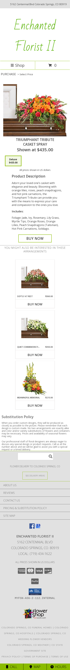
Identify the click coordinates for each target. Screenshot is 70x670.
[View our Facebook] (32, 528)
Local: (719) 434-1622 (35, 553)
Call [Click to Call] (11, 667)
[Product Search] (35, 456)
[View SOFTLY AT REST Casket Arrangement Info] (35, 277)
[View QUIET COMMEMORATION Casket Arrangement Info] (35, 328)
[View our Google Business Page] (38, 528)
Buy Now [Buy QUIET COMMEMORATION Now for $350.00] (35, 355)
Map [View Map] (35, 667)
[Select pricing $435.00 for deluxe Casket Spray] (13, 161)
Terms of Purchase (35, 656)
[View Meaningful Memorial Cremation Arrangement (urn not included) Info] (35, 379)
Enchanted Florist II (35, 36)
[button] (35, 591)
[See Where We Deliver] (35, 475)
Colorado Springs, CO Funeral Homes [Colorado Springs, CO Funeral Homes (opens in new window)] (26, 627)
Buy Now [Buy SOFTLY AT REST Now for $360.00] (35, 304)
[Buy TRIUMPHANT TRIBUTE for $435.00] (35, 238)
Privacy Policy (11, 656)
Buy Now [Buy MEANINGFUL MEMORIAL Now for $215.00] (35, 405)
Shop (17, 65)
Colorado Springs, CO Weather (28, 644)
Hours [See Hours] (58, 667)
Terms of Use (59, 656)
